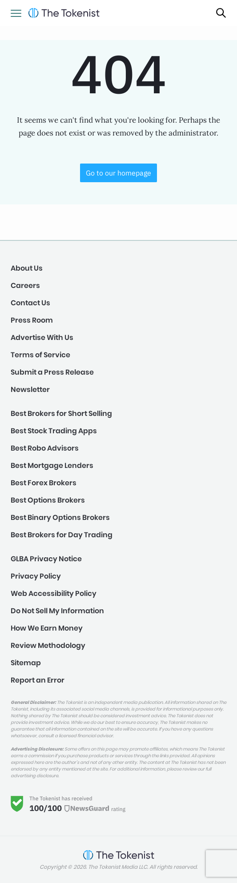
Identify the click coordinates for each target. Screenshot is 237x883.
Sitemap (26, 663)
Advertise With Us (42, 337)
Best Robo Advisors (45, 448)
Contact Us (30, 303)
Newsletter (30, 389)
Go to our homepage (118, 172)
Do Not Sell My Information (57, 611)
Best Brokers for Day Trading (61, 535)
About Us (27, 268)
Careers (25, 285)
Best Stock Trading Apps (54, 431)
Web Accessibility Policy (53, 593)
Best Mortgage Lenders (52, 465)
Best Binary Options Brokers (60, 517)
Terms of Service (40, 355)
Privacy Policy (36, 576)
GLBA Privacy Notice (46, 559)
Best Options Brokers (48, 500)
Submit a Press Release (52, 372)
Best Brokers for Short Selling (61, 413)
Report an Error (37, 680)
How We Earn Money (47, 628)
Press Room (32, 320)
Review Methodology (48, 645)
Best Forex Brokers (43, 483)
